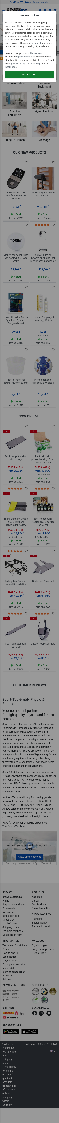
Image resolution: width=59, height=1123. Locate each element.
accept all (36, 43)
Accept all (29, 74)
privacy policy (18, 63)
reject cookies (23, 56)
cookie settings (34, 53)
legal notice (11, 67)
